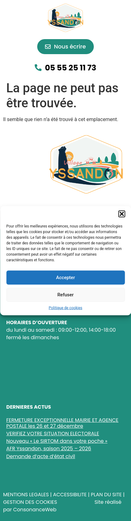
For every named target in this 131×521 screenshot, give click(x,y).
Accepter (65, 277)
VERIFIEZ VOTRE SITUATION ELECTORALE (52, 433)
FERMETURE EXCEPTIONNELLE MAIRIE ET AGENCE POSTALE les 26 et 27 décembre (62, 423)
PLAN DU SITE (106, 494)
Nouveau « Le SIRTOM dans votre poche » (56, 441)
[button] (121, 214)
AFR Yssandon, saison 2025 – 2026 (48, 448)
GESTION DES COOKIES (30, 502)
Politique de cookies (65, 307)
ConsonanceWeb (35, 509)
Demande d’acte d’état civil (40, 456)
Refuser (65, 295)
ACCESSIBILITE (70, 494)
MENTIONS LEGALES (26, 494)
